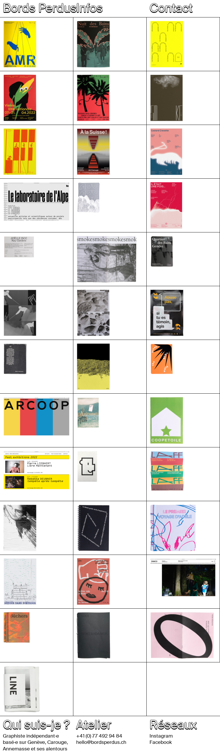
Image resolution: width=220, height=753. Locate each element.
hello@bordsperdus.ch (101, 742)
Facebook (161, 742)
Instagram (161, 736)
